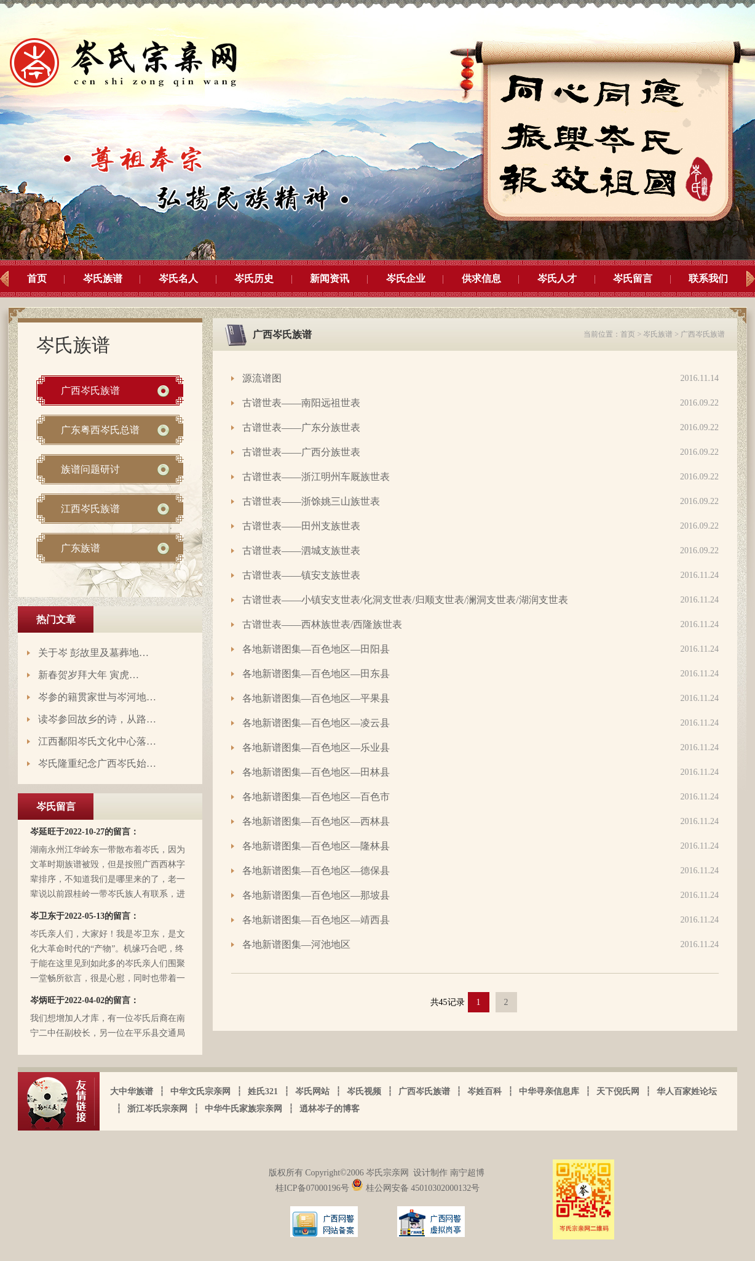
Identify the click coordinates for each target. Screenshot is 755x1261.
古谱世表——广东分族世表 (301, 427)
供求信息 (481, 278)
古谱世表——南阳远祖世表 (301, 403)
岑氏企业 (405, 278)
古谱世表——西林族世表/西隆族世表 (322, 624)
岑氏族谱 (102, 278)
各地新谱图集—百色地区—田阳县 (316, 649)
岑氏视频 (364, 1091)
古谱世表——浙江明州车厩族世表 (316, 476)
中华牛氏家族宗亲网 (243, 1108)
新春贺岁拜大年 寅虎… (88, 675)
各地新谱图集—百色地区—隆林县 (316, 846)
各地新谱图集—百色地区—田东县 (316, 673)
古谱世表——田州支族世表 (301, 526)
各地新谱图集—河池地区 (296, 944)
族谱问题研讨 (90, 469)
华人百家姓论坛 (687, 1091)
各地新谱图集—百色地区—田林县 (316, 772)
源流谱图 (262, 378)
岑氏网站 (312, 1091)
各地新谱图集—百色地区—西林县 (316, 821)
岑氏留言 (632, 278)
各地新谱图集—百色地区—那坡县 (316, 895)
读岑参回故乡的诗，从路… (97, 719)
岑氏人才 (557, 278)
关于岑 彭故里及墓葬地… (93, 652)
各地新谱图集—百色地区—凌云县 (316, 723)
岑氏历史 (254, 278)
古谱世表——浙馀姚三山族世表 (311, 501)
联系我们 (708, 278)
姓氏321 (263, 1091)
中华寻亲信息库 (549, 1091)
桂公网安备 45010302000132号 (415, 1188)
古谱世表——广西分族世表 (301, 452)
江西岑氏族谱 (90, 508)
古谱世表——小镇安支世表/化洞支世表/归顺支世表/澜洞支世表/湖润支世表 (405, 599)
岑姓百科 (484, 1091)
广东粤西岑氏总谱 (100, 430)
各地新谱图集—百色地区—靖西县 (316, 920)
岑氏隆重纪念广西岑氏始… (97, 763)
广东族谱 (80, 548)
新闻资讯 (329, 278)
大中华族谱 (131, 1091)
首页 (37, 278)
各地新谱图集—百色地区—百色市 (316, 796)
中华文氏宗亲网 (200, 1091)
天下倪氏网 (617, 1091)
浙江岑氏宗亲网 (157, 1108)
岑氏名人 (178, 278)
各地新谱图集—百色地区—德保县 (316, 870)
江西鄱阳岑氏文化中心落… (97, 741)
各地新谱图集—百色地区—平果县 (316, 698)
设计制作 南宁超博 (448, 1172)
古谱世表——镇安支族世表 (301, 575)
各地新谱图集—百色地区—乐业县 (316, 747)
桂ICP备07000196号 (313, 1188)
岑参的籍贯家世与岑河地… (97, 697)
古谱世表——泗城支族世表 (301, 550)
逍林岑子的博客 (329, 1108)
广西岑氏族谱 (90, 390)
